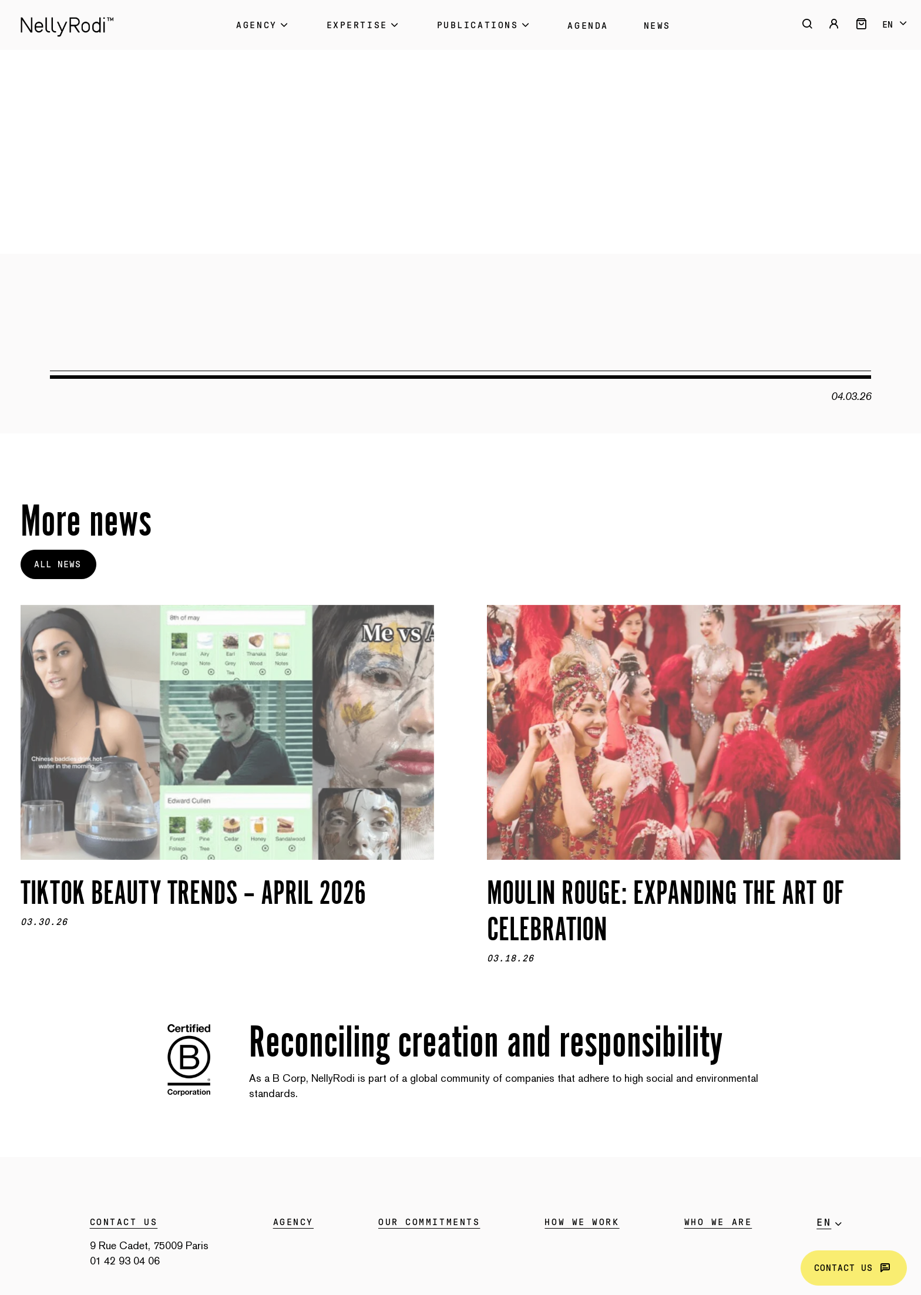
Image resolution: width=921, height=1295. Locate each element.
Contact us (853, 1268)
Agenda (587, 26)
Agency (263, 25)
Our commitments (429, 1222)
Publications (485, 25)
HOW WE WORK (581, 1222)
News (657, 26)
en (887, 24)
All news (57, 564)
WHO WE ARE (718, 1222)
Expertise (364, 25)
